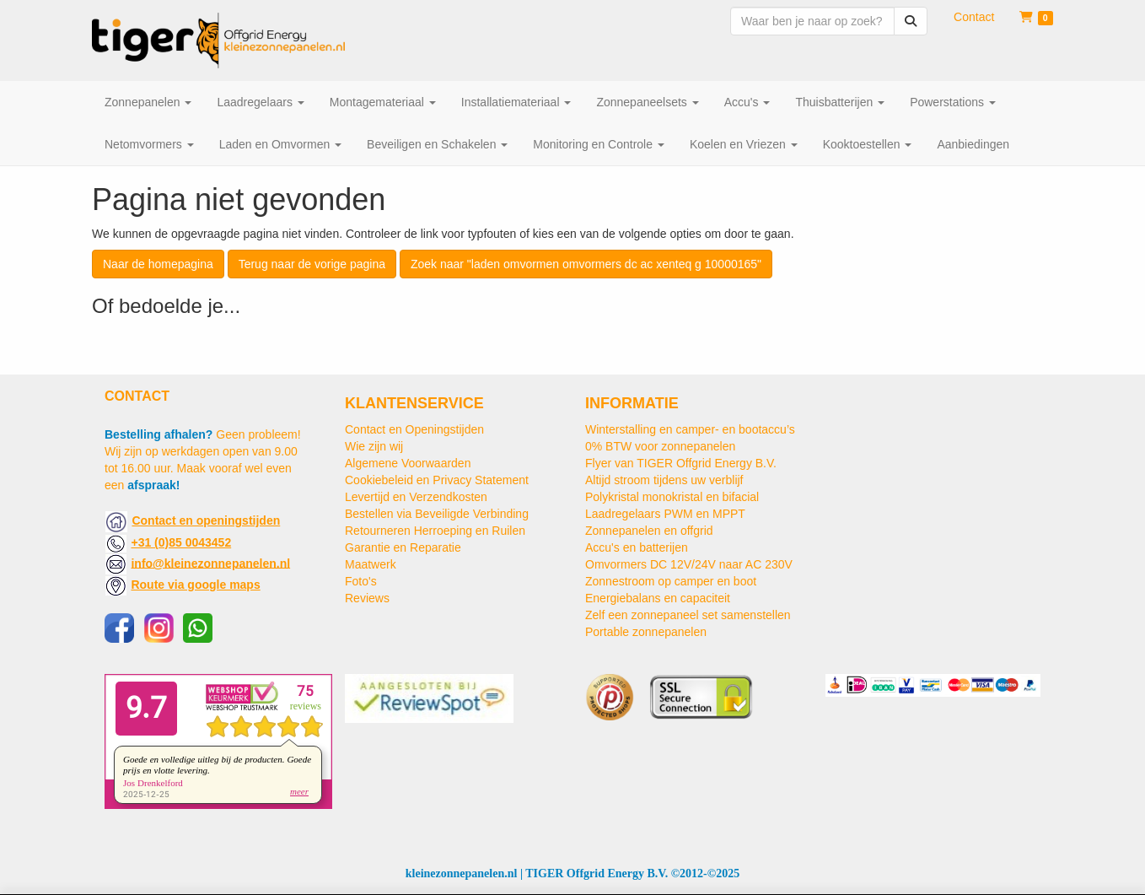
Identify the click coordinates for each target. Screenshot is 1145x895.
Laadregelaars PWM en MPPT (665, 513)
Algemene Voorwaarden (407, 463)
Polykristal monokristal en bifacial (672, 497)
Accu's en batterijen (636, 547)
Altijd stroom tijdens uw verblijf (664, 480)
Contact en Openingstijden (414, 429)
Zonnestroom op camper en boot (670, 581)
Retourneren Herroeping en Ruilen (435, 530)
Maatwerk (370, 564)
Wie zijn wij (374, 446)
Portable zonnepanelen (646, 632)
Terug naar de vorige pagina (312, 264)
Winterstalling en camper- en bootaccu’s (690, 429)
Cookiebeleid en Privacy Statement (437, 480)
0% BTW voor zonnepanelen (660, 446)
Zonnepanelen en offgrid (649, 530)
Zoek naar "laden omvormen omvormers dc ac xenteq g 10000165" (586, 264)
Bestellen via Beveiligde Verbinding (437, 513)
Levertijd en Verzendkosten (416, 497)
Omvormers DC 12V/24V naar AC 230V (689, 564)
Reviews (367, 598)
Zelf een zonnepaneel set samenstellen (688, 615)
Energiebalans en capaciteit (657, 598)
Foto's (361, 581)
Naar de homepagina (158, 264)
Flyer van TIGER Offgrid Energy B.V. (681, 463)
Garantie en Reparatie (403, 547)
